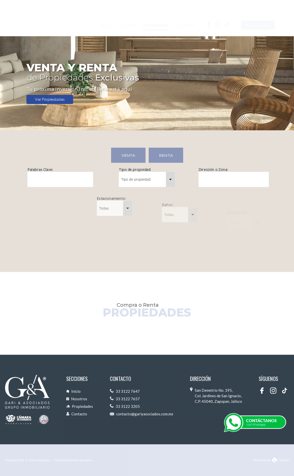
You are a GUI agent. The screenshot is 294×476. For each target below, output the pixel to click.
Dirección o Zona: (213, 170)
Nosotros (76, 398)
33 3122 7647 (125, 391)
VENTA (128, 155)
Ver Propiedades (50, 99)
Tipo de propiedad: (135, 169)
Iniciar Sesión (258, 16)
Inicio (73, 391)
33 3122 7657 (125, 398)
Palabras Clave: (40, 169)
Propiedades (79, 406)
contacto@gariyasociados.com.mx (141, 414)
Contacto (76, 414)
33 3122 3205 (125, 406)
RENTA (166, 155)
